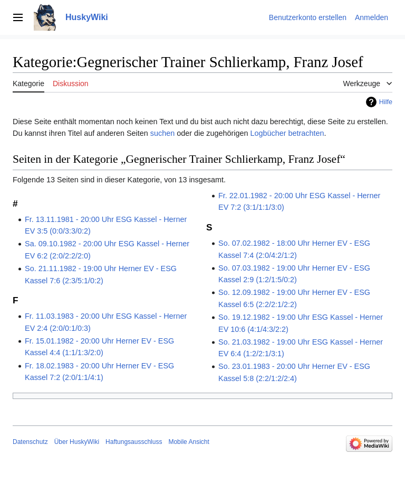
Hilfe (385, 102)
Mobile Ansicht (188, 442)
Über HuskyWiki (76, 442)
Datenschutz (30, 442)
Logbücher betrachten (287, 133)
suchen (162, 133)
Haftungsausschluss (133, 442)
